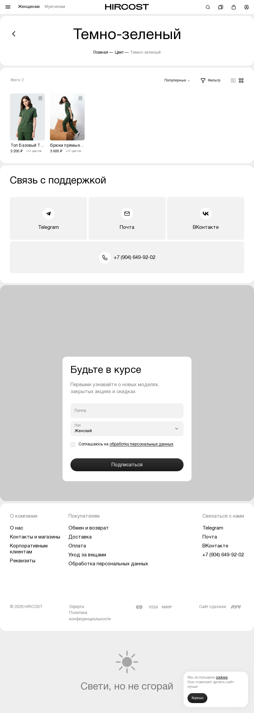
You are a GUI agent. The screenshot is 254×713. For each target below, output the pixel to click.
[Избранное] (220, 7)
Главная (100, 52)
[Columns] (233, 80)
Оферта (76, 607)
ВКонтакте (206, 219)
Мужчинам (55, 7)
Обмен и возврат (88, 528)
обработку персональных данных (141, 444)
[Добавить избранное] (40, 98)
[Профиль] (246, 7)
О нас (16, 528)
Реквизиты (22, 561)
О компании (23, 516)
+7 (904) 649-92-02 (127, 258)
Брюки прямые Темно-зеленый (67, 145)
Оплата (77, 546)
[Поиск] (207, 7)
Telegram (48, 219)
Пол (77, 425)
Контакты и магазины (35, 537)
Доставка (80, 537)
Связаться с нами (223, 516)
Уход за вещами (87, 555)
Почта (127, 219)
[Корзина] (233, 7)
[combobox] (177, 81)
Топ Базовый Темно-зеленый (28, 145)
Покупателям (84, 516)
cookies (222, 677)
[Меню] (8, 7)
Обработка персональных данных (108, 564)
